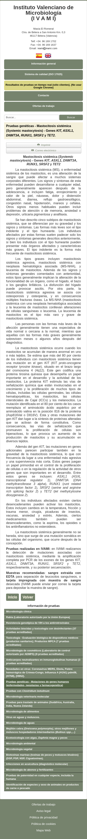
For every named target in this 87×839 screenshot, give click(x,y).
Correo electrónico (43, 150)
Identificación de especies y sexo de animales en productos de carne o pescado (42, 786)
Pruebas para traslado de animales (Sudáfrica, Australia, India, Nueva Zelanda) (40, 704)
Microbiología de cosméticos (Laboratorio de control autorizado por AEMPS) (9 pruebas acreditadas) (38, 652)
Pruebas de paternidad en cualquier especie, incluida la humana (39, 777)
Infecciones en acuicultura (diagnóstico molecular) (37, 764)
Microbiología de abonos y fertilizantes (29, 769)
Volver (28, 597)
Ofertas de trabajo (43, 105)
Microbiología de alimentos (22, 711)
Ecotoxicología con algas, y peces (36, 737)
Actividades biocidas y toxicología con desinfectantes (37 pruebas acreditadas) (41, 630)
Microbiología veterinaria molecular (27, 696)
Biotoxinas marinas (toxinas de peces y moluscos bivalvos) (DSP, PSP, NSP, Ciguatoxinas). (42, 756)
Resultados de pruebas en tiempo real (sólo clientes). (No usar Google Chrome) (43, 86)
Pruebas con (27, 690)
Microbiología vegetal (19, 749)
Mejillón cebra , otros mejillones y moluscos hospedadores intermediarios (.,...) (41, 730)
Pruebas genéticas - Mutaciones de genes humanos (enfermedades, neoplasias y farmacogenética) (37, 683)
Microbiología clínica (18, 611)
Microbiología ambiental (20, 743)
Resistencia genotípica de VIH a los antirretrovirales (37, 622)
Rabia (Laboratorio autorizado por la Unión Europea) (38, 617)
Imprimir (43, 144)
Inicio (12, 597)
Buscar (71, 117)
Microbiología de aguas (20, 722)
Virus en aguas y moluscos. (23, 717)
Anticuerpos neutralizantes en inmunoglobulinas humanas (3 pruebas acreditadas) (43, 661)
